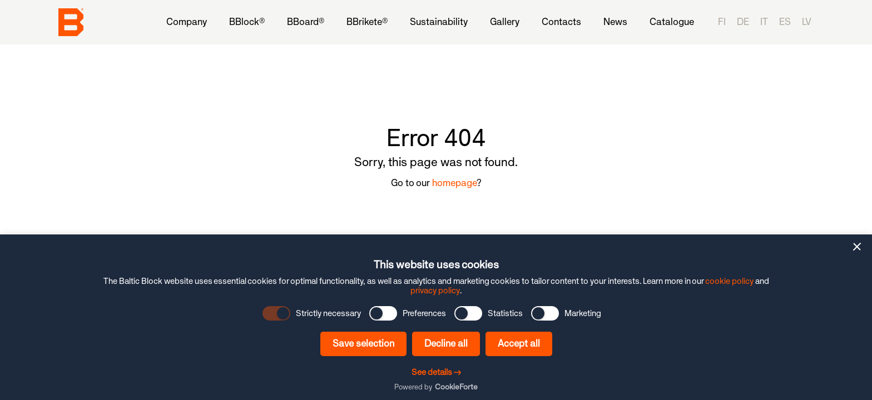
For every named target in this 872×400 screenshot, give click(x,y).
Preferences (424, 313)
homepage (454, 182)
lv (806, 22)
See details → (436, 372)
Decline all (446, 343)
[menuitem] (186, 22)
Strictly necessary (328, 313)
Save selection (363, 343)
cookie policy (729, 281)
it (764, 22)
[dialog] (436, 317)
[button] (857, 246)
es (785, 22)
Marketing (582, 313)
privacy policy (435, 290)
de (743, 22)
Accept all (519, 343)
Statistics (505, 313)
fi (722, 22)
